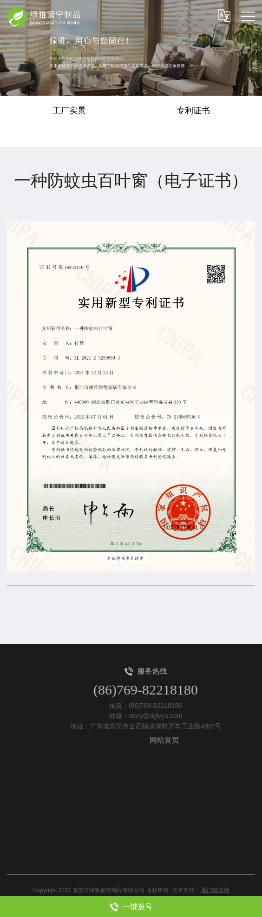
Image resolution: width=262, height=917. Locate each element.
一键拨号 (131, 907)
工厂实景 (69, 110)
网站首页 (178, 740)
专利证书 (193, 110)
